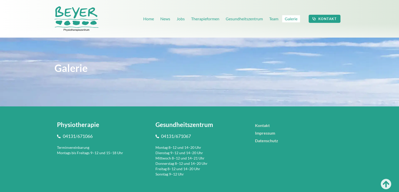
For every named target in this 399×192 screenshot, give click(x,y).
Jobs (181, 18)
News (165, 18)
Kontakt (262, 125)
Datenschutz (266, 140)
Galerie (291, 18)
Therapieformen (205, 18)
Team (273, 18)
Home (148, 18)
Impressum (265, 133)
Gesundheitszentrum (244, 18)
